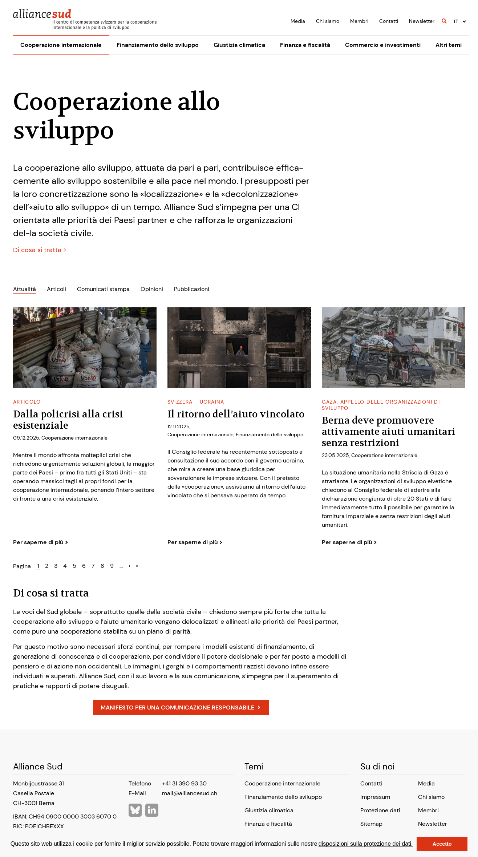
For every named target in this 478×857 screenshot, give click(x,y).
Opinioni (152, 289)
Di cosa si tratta (38, 250)
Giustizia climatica (239, 45)
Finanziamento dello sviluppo (158, 45)
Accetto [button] (442, 844)
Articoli (56, 289)
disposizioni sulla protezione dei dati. (366, 844)
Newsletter (421, 21)
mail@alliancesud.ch (189, 793)
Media (298, 21)
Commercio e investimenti (383, 45)
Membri (359, 21)
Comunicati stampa (103, 289)
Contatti (388, 21)
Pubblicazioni (191, 289)
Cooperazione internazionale (61, 45)
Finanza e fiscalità (305, 45)
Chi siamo (327, 21)
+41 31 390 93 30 (184, 783)
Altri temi (449, 45)
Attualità (24, 289)
